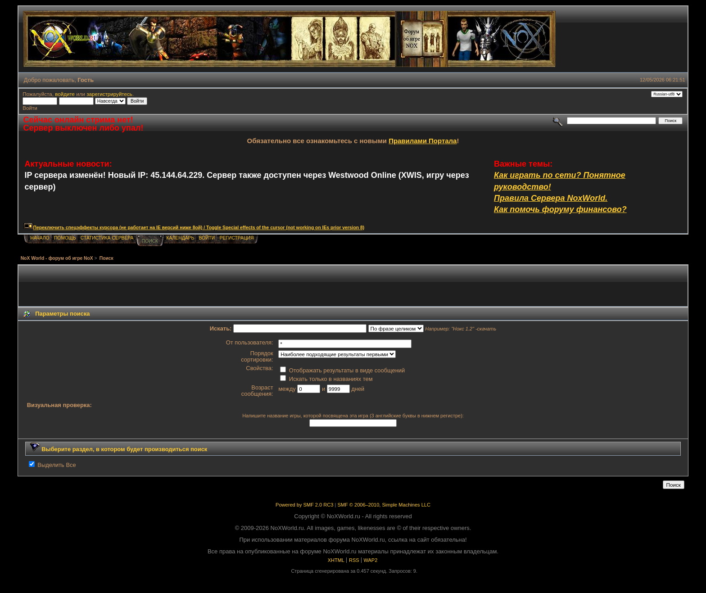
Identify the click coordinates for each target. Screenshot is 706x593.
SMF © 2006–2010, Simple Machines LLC (383, 504)
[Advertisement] (353, 286)
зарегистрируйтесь (109, 94)
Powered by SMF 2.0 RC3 (304, 504)
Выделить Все (56, 465)
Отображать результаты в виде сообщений (342, 370)
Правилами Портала (423, 141)
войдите (65, 94)
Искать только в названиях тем (326, 379)
